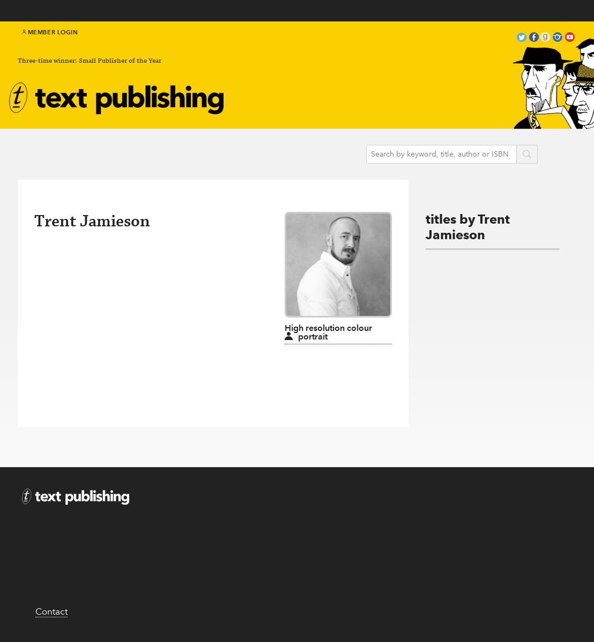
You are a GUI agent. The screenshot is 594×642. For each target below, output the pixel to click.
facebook (534, 38)
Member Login (50, 32)
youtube (570, 38)
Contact (51, 611)
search (527, 155)
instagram (557, 38)
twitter (521, 38)
